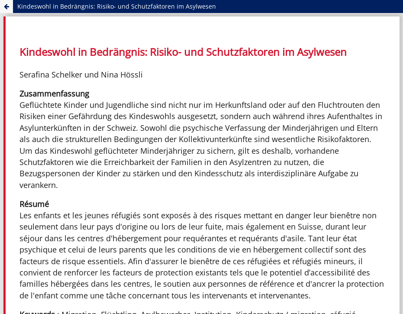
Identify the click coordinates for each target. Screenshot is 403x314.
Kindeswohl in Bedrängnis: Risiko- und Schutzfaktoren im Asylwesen (116, 6)
